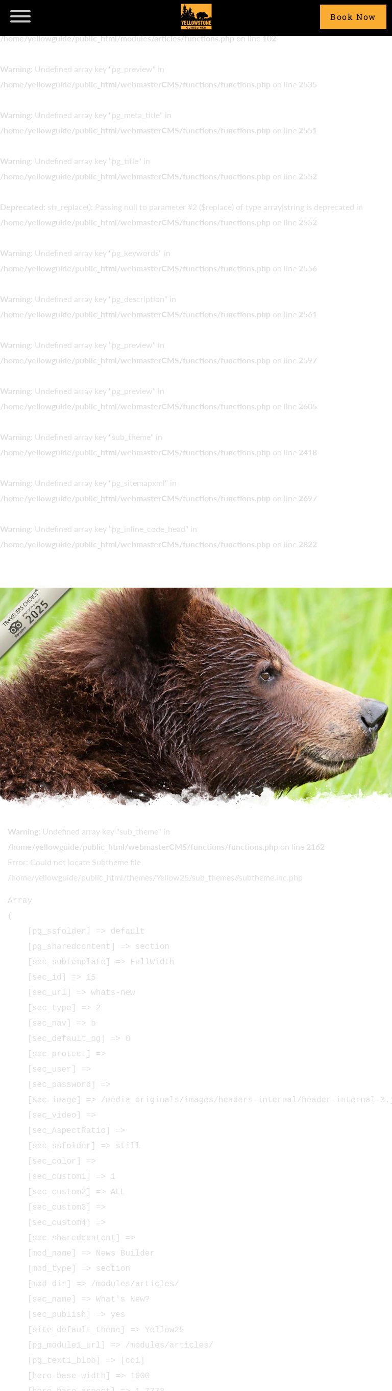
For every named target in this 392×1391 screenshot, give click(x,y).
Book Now (353, 16)
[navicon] (20, 15)
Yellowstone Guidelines (196, 17)
